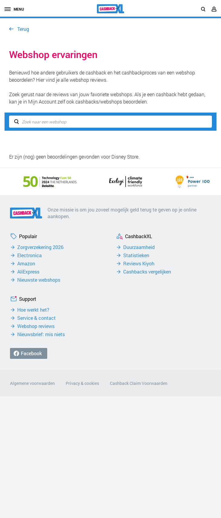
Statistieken (136, 255)
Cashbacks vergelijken (147, 271)
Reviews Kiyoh (138, 263)
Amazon (26, 263)
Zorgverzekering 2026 (40, 247)
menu (14, 9)
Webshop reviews (35, 326)
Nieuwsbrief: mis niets (41, 334)
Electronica (29, 255)
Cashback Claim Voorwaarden (138, 383)
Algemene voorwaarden (32, 383)
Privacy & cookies (82, 383)
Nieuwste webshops (38, 280)
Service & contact (36, 318)
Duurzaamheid (139, 247)
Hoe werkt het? (33, 310)
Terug (23, 29)
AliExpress (28, 271)
